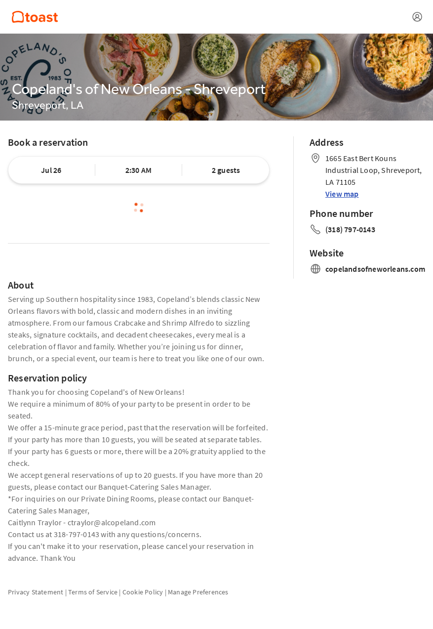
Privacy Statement (35, 591)
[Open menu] (417, 17)
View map (342, 194)
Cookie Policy (142, 591)
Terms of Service (93, 591)
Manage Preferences (198, 591)
